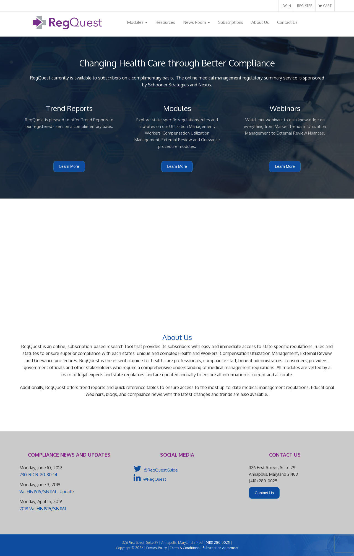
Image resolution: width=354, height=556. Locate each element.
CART (325, 6)
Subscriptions (230, 22)
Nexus (204, 84)
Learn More (69, 166)
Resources (165, 22)
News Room (196, 22)
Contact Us (287, 22)
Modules (137, 22)
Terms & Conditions (184, 548)
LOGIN (286, 6)
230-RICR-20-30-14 (38, 474)
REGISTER (305, 6)
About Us (260, 22)
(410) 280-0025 (218, 542)
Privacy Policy (156, 548)
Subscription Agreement (220, 548)
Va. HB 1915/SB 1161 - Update (46, 491)
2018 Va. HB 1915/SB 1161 (42, 508)
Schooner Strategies (168, 84)
